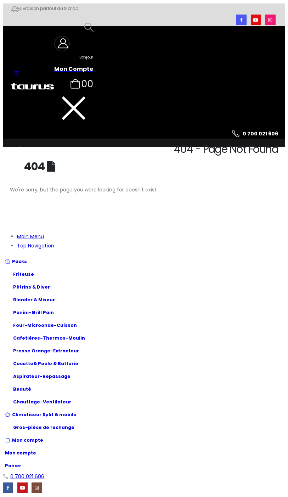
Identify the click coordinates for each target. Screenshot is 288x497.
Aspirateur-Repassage (37, 376)
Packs (16, 261)
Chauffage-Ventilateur (38, 402)
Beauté (18, 389)
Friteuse (19, 274)
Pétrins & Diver (31, 287)
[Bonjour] (73, 54)
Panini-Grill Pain (29, 312)
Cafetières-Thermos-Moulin (45, 338)
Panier (13, 466)
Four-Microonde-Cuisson (45, 325)
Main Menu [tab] (30, 236)
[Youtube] (256, 20)
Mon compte (24, 440)
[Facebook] (241, 20)
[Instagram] (270, 20)
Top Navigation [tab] (35, 245)
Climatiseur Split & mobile (41, 415)
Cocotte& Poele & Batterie (45, 364)
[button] (16, 73)
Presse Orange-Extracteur (42, 351)
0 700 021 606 (260, 133)
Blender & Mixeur (30, 300)
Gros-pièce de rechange (43, 427)
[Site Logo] (32, 86)
